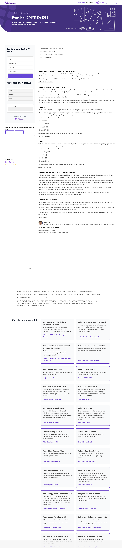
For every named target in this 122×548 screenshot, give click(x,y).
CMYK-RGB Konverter (97, 297)
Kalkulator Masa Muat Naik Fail (89, 360)
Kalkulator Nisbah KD (85, 399)
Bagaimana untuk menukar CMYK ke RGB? (51, 48)
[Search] (111, 2)
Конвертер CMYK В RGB (46, 300)
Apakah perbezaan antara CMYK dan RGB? (51, 54)
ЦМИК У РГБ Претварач (93, 294)
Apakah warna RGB (44, 167)
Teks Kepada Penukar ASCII (52, 527)
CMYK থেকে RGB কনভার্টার (33, 300)
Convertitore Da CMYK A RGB (37, 305)
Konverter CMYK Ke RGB (39, 303)
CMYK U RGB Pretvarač (89, 303)
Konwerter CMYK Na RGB (24, 294)
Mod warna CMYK (44, 136)
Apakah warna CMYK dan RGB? (48, 51)
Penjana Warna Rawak (50, 378)
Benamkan (81, 2)
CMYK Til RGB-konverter (54, 291)
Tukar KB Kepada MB (85, 442)
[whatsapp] (99, 2)
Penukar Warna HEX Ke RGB (52, 399)
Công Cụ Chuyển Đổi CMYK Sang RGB (44, 294)
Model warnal (42, 217)
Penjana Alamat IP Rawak (87, 508)
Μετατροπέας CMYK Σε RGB (62, 297)
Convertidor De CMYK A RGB (24, 302)
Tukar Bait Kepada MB (50, 442)
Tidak (19, 132)
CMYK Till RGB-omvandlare (24, 291)
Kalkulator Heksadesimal (51, 423)
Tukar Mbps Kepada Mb (51, 485)
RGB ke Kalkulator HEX (45, 82)
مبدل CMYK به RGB (50, 297)
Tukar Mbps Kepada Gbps (86, 461)
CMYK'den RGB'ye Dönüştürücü (24, 303)
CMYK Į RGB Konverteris (23, 305)
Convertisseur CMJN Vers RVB (62, 302)
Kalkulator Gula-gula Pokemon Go (89, 527)
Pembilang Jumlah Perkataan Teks (54, 508)
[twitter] (103, 2)
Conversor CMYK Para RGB (83, 300)
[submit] (114, 3)
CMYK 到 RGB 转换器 (22, 300)
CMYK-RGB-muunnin (40, 291)
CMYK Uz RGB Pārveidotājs (76, 294)
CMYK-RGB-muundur (58, 300)
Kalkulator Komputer (20, 13)
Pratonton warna (12, 106)
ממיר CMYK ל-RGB (74, 297)
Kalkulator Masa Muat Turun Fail (89, 337)
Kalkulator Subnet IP (85, 485)
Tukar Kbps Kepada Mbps (51, 461)
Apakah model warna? (46, 57)
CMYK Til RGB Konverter (70, 291)
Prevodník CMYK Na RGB (64, 303)
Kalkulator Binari (84, 423)
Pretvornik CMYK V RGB (23, 297)
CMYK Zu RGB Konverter (76, 302)
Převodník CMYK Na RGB (85, 297)
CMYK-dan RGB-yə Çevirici (38, 297)
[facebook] (96, 2)
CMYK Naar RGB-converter (86, 291)
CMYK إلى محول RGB (49, 302)
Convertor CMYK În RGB (51, 303)
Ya (9, 132)
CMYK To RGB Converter (70, 300)
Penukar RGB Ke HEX (85, 378)
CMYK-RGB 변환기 (61, 294)
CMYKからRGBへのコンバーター (90, 302)
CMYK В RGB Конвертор (77, 303)
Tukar (20, 76)
